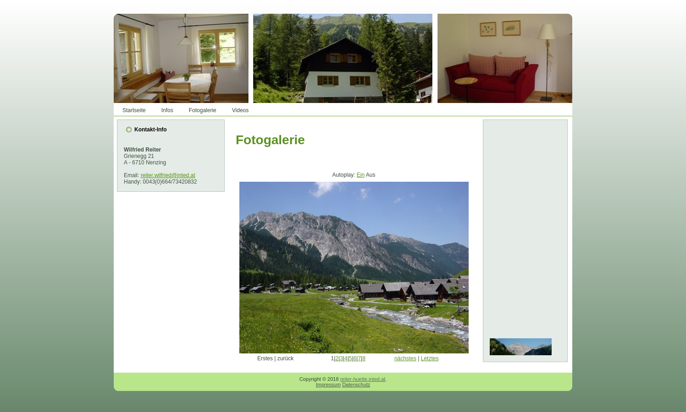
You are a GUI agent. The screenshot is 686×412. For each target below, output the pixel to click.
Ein (361, 175)
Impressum (328, 384)
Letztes (430, 358)
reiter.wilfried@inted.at (168, 175)
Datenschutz (356, 384)
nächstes (405, 358)
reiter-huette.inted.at (362, 379)
